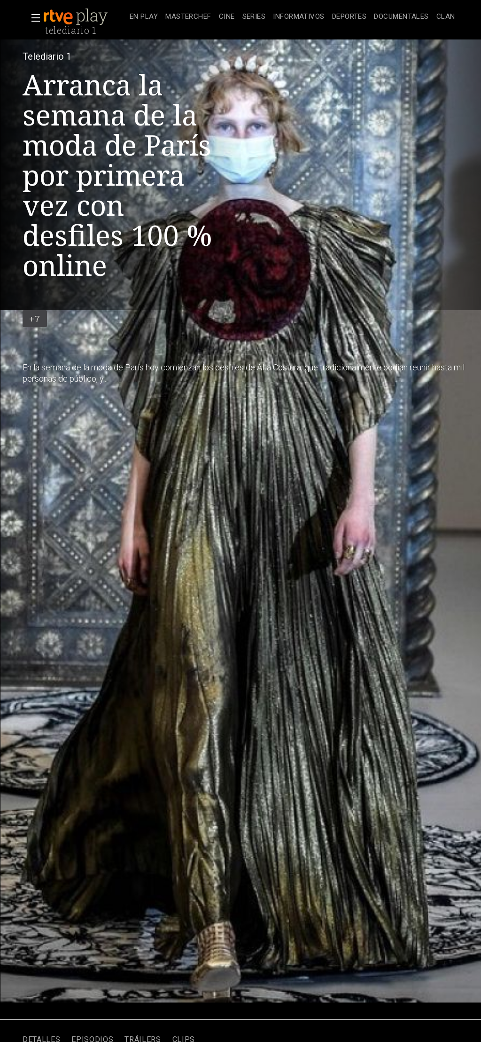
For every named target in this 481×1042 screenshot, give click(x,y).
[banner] (84, 17)
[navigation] (292, 17)
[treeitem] (144, 17)
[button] (33, 18)
